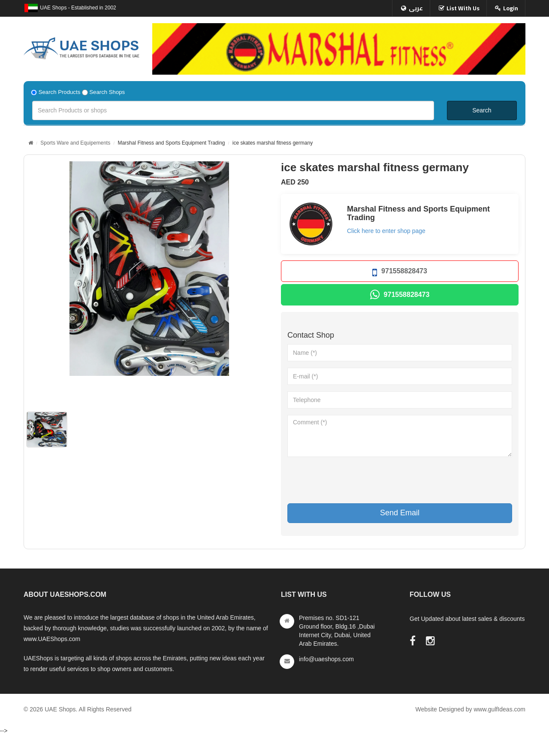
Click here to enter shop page (386, 230)
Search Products (60, 92)
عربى (416, 8)
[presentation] (352, 480)
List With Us (463, 8)
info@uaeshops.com (326, 659)
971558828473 (399, 272)
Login (510, 8)
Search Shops (107, 92)
